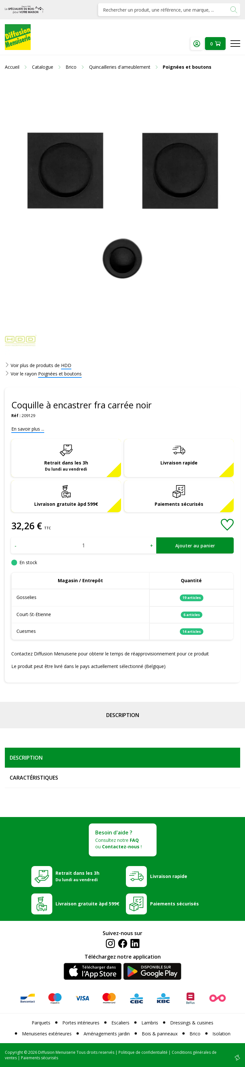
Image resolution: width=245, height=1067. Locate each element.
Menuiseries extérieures (47, 1034)
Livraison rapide (179, 463)
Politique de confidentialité (143, 1052)
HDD (66, 365)
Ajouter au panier (195, 546)
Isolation (221, 1034)
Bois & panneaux (160, 1034)
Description (122, 715)
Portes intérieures (80, 1023)
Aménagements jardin (107, 1034)
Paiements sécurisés (179, 504)
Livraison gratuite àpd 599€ (66, 504)
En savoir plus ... (27, 429)
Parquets (41, 1023)
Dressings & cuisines (191, 1023)
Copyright (14, 1052)
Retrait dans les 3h (66, 466)
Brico (194, 1034)
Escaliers (120, 1023)
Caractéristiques (34, 777)
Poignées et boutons (60, 374)
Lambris (149, 1023)
